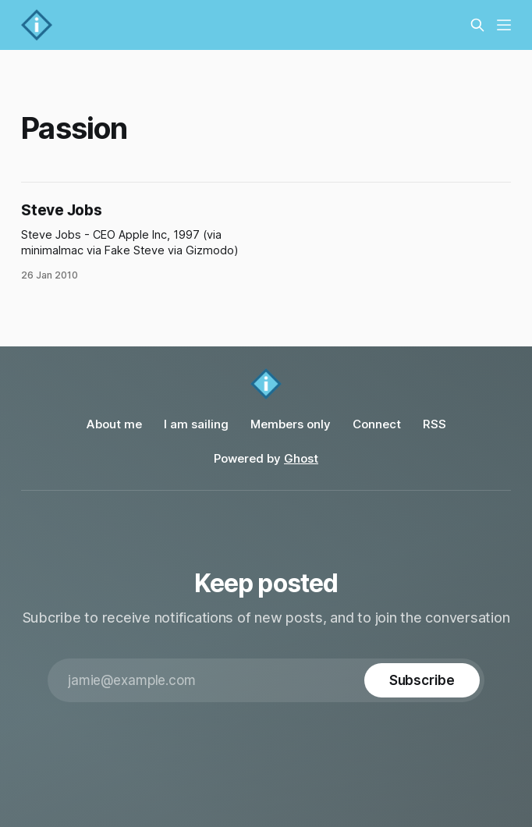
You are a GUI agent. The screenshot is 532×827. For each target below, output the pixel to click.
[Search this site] (477, 24)
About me (114, 424)
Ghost (301, 458)
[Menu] (503, 24)
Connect (377, 424)
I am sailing (196, 424)
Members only (290, 424)
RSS (434, 424)
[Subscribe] (422, 680)
